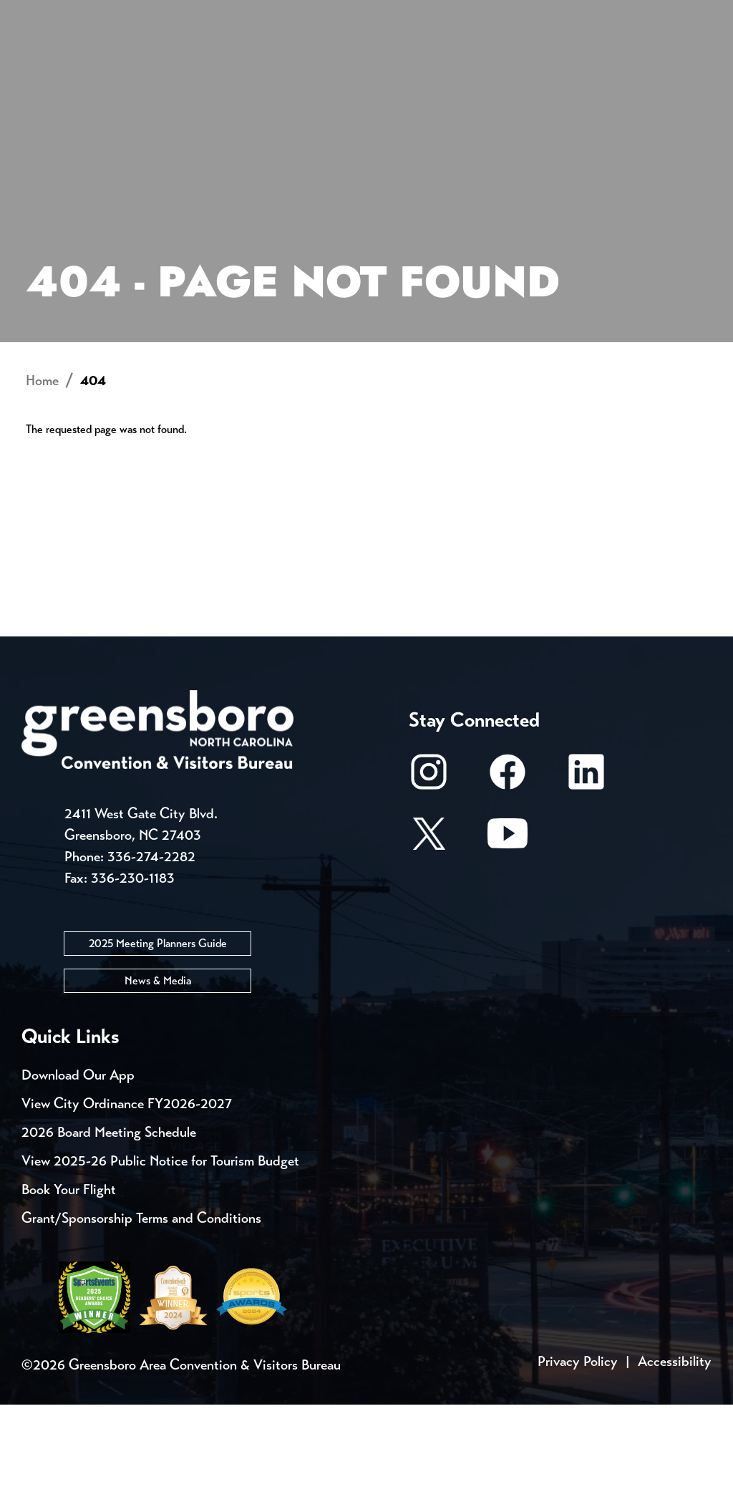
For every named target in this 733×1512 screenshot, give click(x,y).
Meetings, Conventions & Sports (546, 68)
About (48, 61)
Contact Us (256, 14)
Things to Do (379, 68)
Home (42, 489)
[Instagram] (429, 886)
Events (48, 14)
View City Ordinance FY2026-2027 (126, 1211)
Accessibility (675, 1469)
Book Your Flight (68, 1297)
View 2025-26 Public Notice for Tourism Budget (160, 1268)
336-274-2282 (151, 964)
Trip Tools (143, 14)
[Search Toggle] (692, 60)
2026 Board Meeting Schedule (108, 1240)
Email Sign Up (378, 14)
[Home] (281, 68)
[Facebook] (507, 886)
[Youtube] (507, 948)
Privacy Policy (578, 1469)
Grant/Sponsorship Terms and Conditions (141, 1325)
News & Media (158, 1088)
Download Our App (78, 1182)
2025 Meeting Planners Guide (158, 1050)
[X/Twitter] (429, 948)
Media (479, 14)
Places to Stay (143, 68)
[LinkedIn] (586, 886)
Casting (563, 14)
